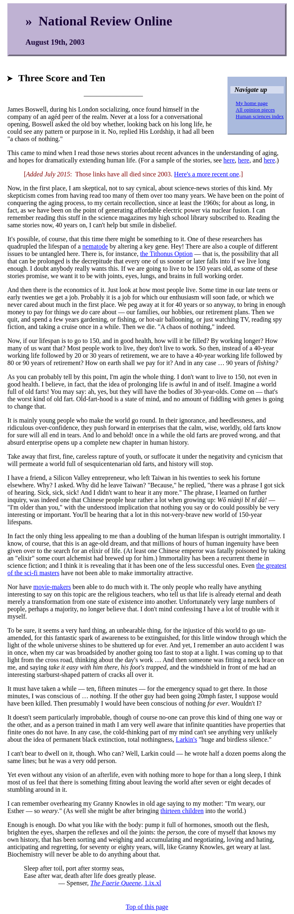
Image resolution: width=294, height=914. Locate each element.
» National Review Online (98, 21)
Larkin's (186, 739)
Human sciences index (260, 116)
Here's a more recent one (206, 174)
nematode (95, 246)
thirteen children (182, 810)
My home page (252, 103)
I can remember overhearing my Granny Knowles (72, 803)
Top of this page (147, 906)
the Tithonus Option (166, 253)
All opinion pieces (255, 110)
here (229, 160)
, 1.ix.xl (125, 883)
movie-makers (52, 586)
